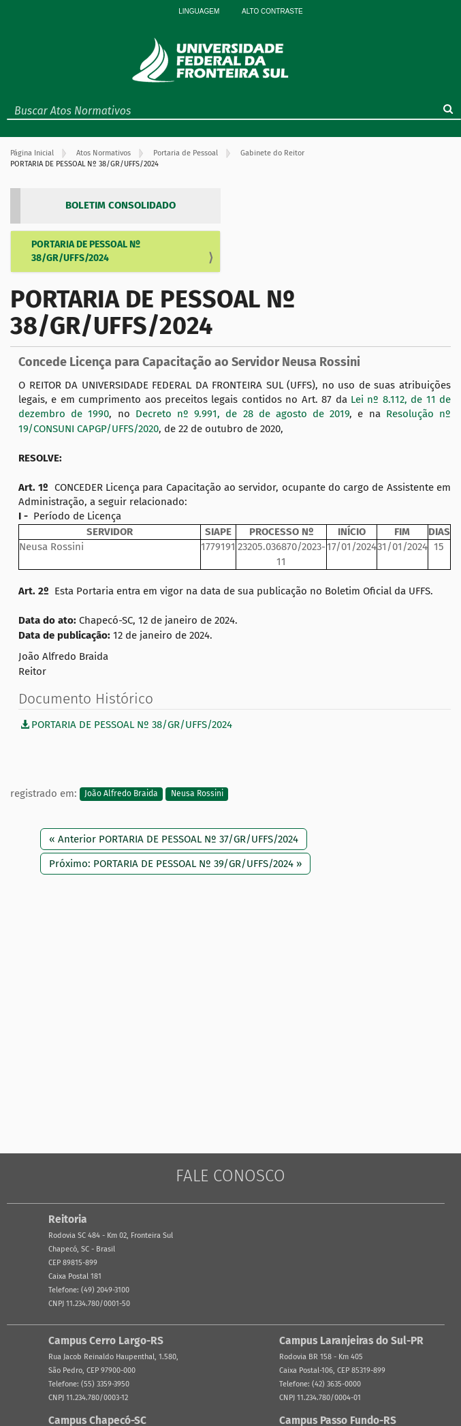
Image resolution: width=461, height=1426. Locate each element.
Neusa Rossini (197, 794)
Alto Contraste (272, 11)
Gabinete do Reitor (272, 153)
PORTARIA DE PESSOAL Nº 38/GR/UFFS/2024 (85, 251)
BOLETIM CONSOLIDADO (120, 205)
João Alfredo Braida (121, 794)
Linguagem (198, 11)
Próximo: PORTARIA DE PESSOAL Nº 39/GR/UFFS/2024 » (175, 864)
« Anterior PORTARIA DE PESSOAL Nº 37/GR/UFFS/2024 (173, 839)
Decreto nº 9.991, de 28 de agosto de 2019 (243, 414)
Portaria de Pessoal (185, 153)
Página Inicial (32, 153)
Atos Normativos (103, 153)
